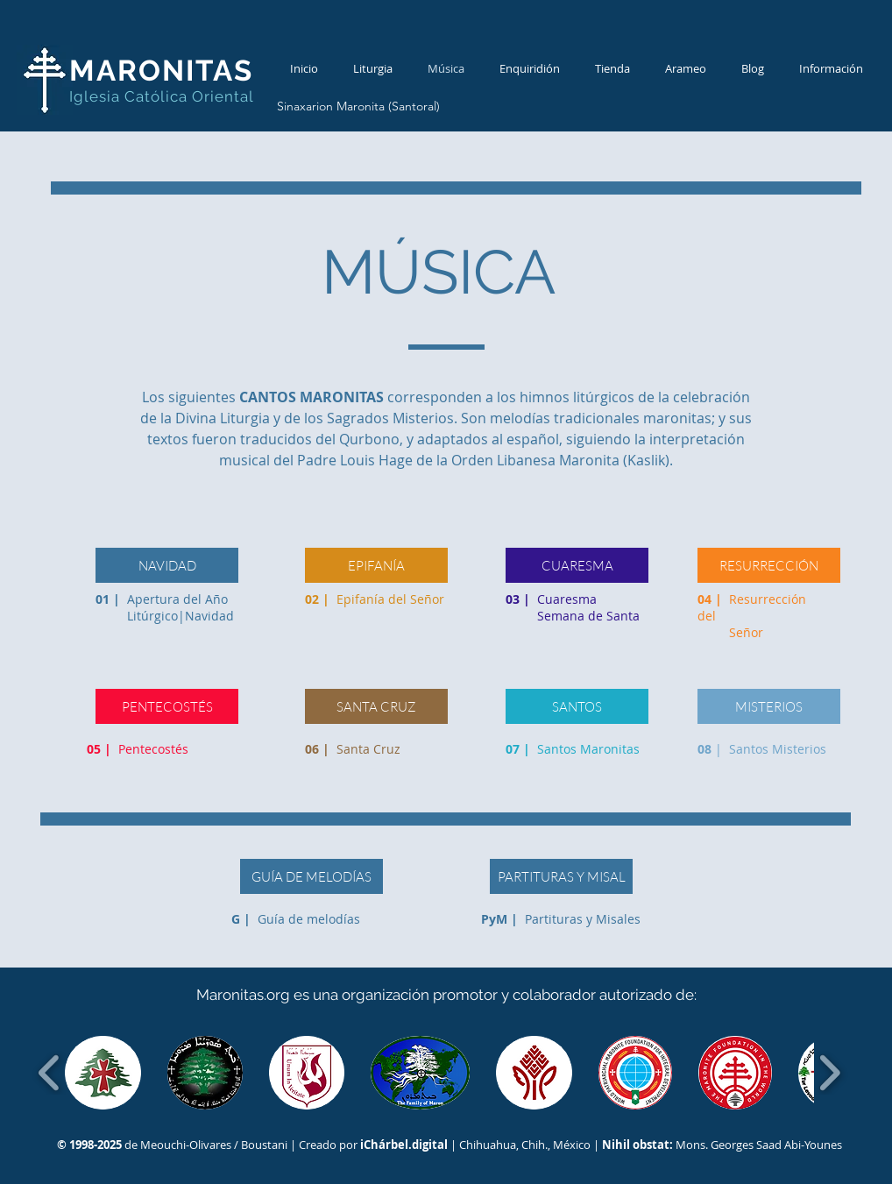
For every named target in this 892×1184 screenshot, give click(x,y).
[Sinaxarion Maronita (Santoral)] (357, 106)
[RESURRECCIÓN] (768, 565)
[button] (103, 1073)
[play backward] (49, 1073)
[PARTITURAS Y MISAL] (561, 876)
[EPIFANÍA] (376, 565)
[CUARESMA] (577, 565)
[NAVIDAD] (167, 565)
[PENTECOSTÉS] (167, 706)
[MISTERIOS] (768, 706)
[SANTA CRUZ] (376, 706)
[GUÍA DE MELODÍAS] (311, 876)
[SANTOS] (577, 706)
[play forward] (829, 1073)
